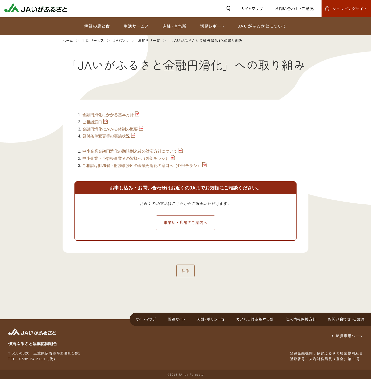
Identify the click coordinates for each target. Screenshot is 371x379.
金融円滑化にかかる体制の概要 (110, 129)
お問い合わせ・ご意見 (294, 9)
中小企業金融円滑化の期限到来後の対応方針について (129, 151)
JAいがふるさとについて (262, 26)
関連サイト (177, 319)
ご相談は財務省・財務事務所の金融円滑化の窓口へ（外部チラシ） (141, 165)
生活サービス (136, 26)
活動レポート (212, 26)
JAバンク (121, 40)
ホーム (68, 40)
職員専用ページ (349, 336)
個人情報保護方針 (301, 319)
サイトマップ (252, 9)
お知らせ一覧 (149, 40)
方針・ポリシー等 (211, 319)
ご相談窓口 (92, 122)
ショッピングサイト (350, 9)
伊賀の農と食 (97, 26)
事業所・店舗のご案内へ (185, 222)
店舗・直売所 (174, 26)
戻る (185, 271)
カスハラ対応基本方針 (255, 319)
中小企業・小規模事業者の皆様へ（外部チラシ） (125, 158)
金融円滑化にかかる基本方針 (108, 115)
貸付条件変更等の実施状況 (106, 136)
